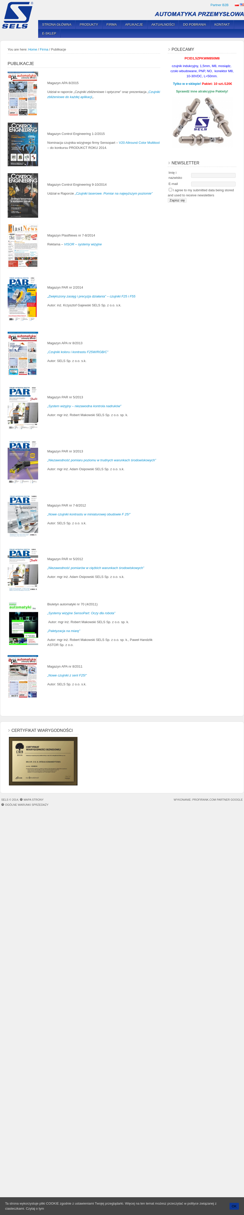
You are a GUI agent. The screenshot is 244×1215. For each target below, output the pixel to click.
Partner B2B (219, 5)
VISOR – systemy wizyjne (83, 244)
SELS (19, 15)
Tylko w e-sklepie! (187, 84)
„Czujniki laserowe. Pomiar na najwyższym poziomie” (113, 193)
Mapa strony (33, 799)
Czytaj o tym (35, 1208)
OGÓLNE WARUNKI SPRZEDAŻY (27, 804)
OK (234, 1206)
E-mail (173, 184)
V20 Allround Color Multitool (139, 143)
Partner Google (230, 799)
